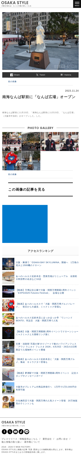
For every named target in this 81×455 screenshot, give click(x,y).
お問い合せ (62, 439)
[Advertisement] (25, 224)
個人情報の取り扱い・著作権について (21, 442)
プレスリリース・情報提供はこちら (20, 439)
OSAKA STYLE (15, 2)
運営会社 (47, 439)
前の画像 (12, 81)
